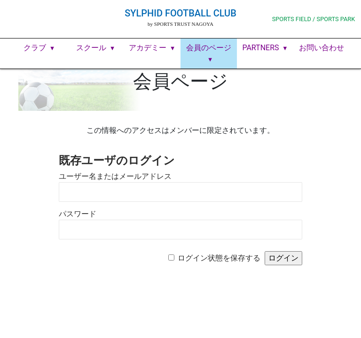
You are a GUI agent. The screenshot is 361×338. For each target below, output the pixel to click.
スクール (91, 47)
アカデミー (147, 47)
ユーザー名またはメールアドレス (115, 176)
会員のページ (208, 47)
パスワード (77, 214)
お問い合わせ (321, 47)
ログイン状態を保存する (219, 258)
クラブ (35, 47)
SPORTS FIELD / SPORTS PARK (313, 19)
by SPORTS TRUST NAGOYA (180, 24)
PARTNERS (260, 47)
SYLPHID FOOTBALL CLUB (180, 13)
